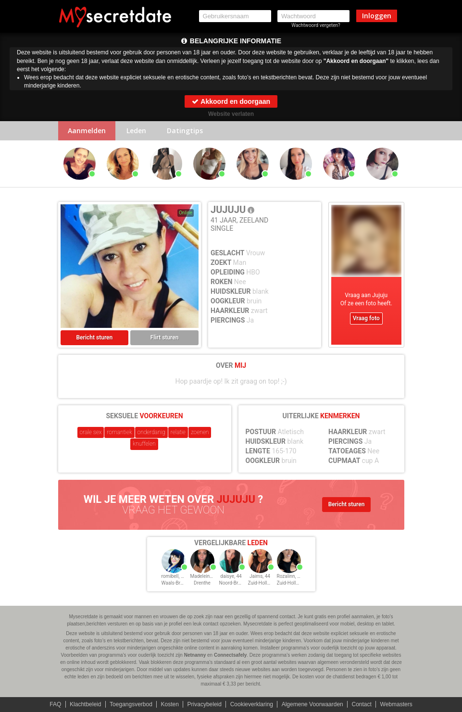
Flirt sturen (164, 337)
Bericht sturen (94, 337)
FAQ (55, 704)
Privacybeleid (204, 704)
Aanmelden (87, 130)
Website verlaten (231, 114)
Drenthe (202, 583)
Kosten (170, 704)
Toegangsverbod (131, 704)
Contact (361, 704)
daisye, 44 (230, 576)
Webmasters (396, 704)
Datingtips (185, 130)
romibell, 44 (174, 576)
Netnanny (195, 655)
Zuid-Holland (261, 583)
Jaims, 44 (260, 576)
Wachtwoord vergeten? (315, 25)
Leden (136, 130)
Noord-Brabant (234, 583)
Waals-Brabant (177, 583)
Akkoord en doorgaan (231, 101)
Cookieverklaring (251, 704)
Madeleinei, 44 (205, 576)
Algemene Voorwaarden (312, 704)
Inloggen (376, 15)
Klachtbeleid (85, 704)
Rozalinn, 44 (290, 576)
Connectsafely (230, 655)
